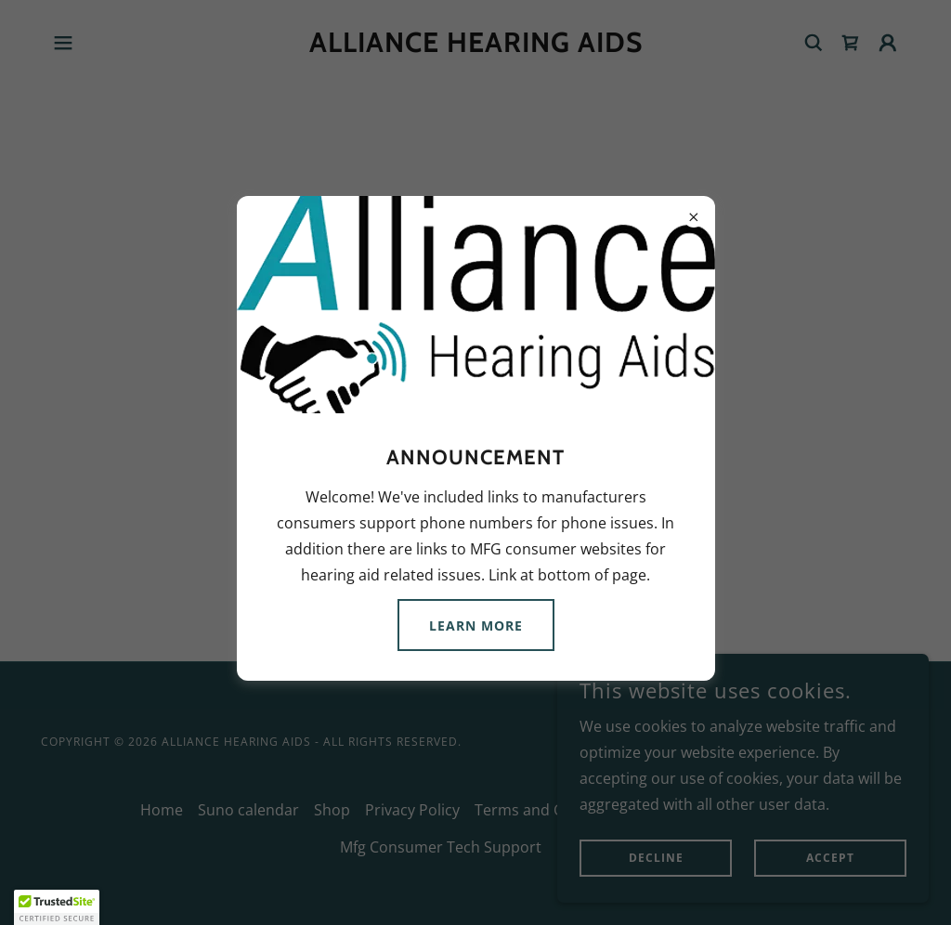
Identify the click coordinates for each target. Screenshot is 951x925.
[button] (56, 907)
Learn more (476, 625)
